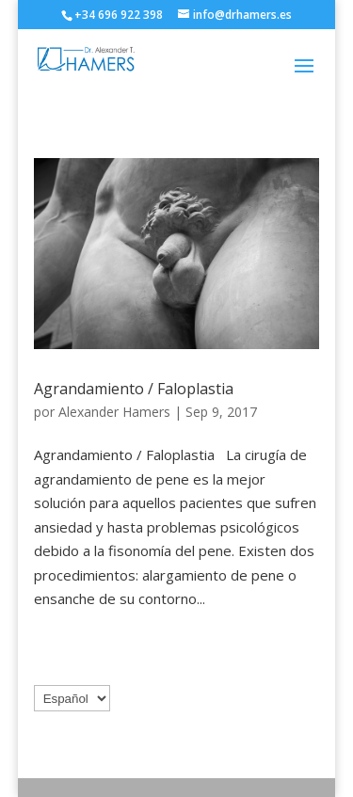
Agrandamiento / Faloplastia (133, 388)
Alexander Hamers (114, 412)
